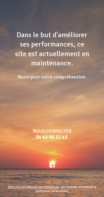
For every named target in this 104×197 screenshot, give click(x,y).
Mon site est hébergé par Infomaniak (33, 187)
